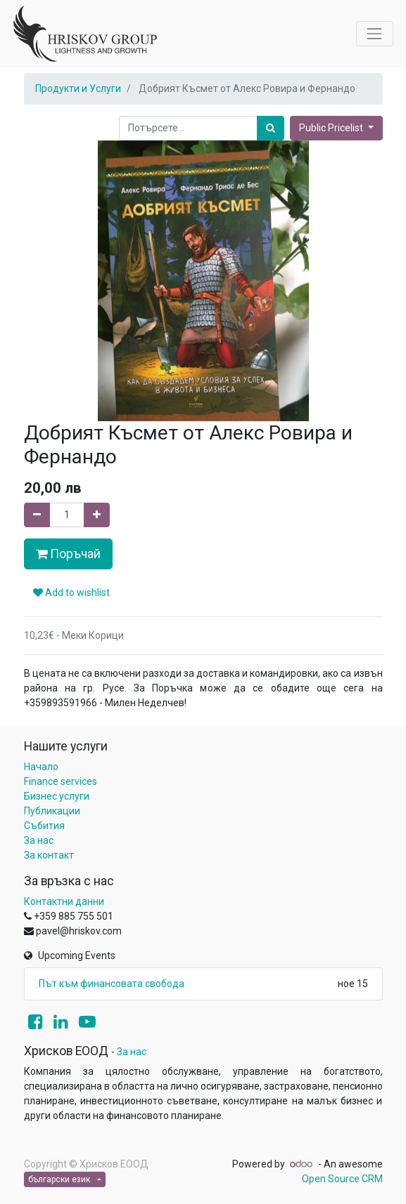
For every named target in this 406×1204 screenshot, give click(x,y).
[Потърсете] (270, 128)
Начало (41, 766)
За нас (38, 840)
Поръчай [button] (68, 554)
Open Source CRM (342, 1178)
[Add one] (97, 515)
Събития (44, 825)
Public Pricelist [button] (332, 127)
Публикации (52, 810)
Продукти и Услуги (78, 88)
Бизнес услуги (56, 796)
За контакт (49, 855)
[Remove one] (37, 515)
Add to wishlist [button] (71, 592)
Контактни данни (64, 901)
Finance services (60, 781)
